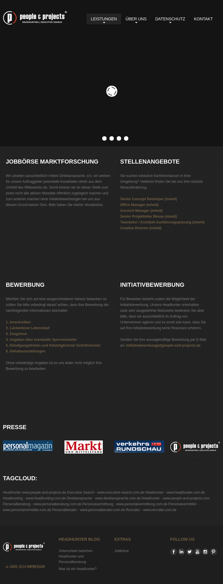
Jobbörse (121, 551)
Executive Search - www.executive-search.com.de (105, 492)
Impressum (36, 566)
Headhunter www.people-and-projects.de (34, 492)
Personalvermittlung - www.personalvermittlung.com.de (125, 504)
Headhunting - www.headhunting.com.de (34, 498)
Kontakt (203, 19)
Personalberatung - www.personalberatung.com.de (42, 504)
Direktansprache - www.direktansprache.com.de (103, 498)
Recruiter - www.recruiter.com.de (151, 510)
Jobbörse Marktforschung (35, 18)
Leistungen (104, 19)
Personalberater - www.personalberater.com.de (88, 510)
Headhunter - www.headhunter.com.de (175, 492)
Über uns (135, 19)
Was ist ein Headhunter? (78, 569)
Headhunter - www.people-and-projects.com (176, 498)
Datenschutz (170, 19)
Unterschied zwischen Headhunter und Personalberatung (76, 556)
